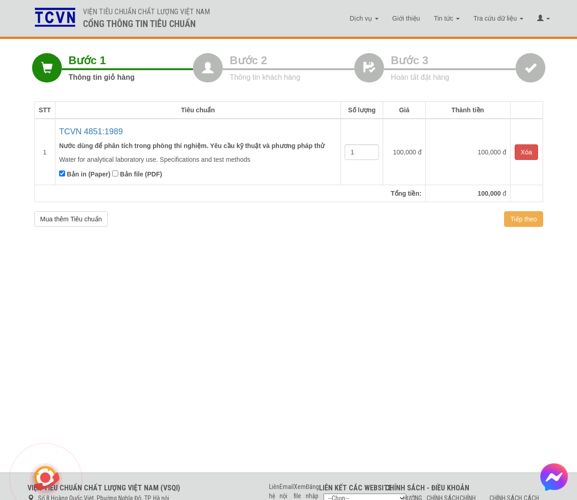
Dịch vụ (364, 18)
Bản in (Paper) (84, 174)
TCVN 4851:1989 (91, 131)
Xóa (526, 152)
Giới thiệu (406, 18)
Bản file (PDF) (137, 174)
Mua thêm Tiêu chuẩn (71, 219)
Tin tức (447, 18)
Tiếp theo (523, 219)
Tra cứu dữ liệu (498, 18)
